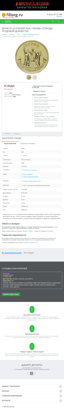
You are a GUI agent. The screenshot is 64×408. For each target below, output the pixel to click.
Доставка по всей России (32, 315)
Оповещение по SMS (40, 110)
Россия (25, 155)
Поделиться (16, 134)
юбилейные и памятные (30, 170)
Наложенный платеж (32, 334)
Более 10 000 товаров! (41, 97)
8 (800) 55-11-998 (54, 15)
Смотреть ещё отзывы (11, 294)
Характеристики (10, 143)
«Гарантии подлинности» (30, 242)
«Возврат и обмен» (27, 231)
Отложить (7, 133)
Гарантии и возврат (27, 143)
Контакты (59, 16)
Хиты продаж (29, 253)
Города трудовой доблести (30, 177)
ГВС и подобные (28, 174)
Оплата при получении (41, 104)
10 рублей (24, 166)
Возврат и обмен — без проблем (44, 116)
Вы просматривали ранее (12, 253)
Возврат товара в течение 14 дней (32, 352)
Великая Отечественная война (32, 181)
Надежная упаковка (40, 122)
